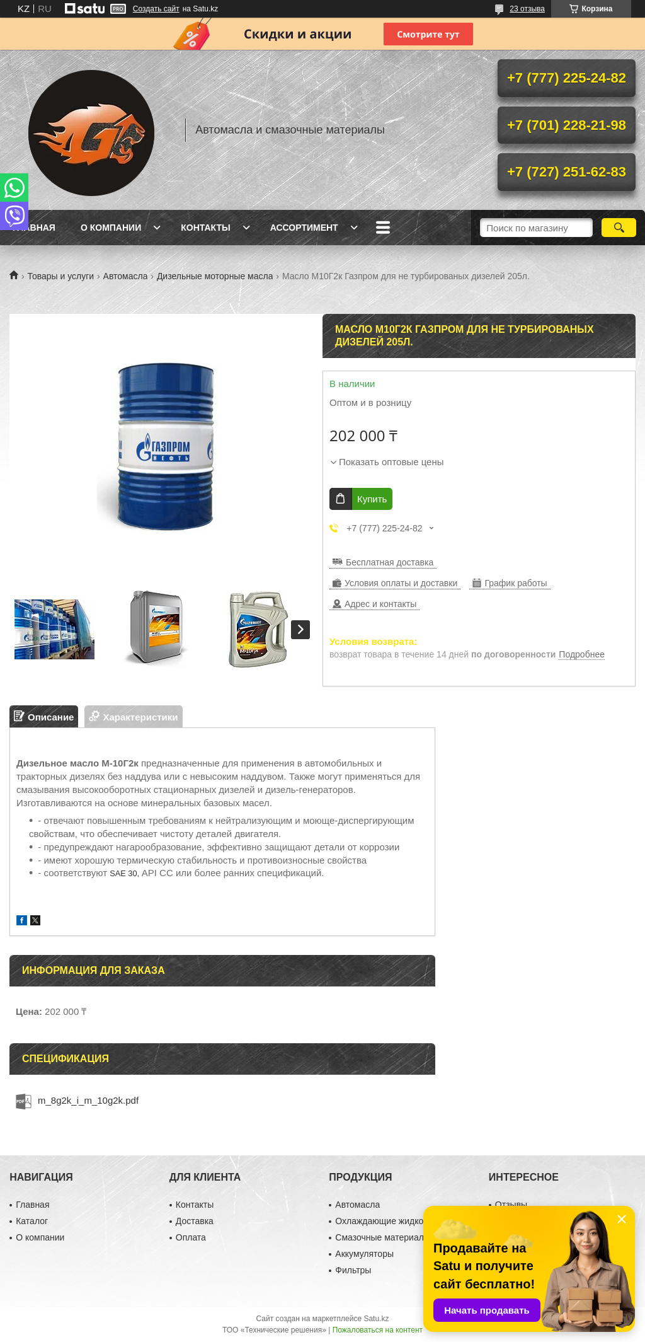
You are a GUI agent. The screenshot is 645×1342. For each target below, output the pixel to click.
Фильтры (353, 1270)
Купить (372, 499)
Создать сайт (156, 8)
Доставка (195, 1221)
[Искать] (619, 227)
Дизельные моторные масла (215, 276)
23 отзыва (527, 8)
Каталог (32, 1221)
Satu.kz (376, 1318)
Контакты (205, 228)
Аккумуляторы (364, 1254)
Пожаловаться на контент (378, 1330)
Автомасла (125, 276)
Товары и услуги (60, 276)
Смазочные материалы (382, 1237)
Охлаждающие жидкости (386, 1221)
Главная (34, 228)
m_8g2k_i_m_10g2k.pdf (88, 1100)
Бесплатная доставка (389, 562)
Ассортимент (304, 228)
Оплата (191, 1237)
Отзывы (511, 1205)
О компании (111, 228)
